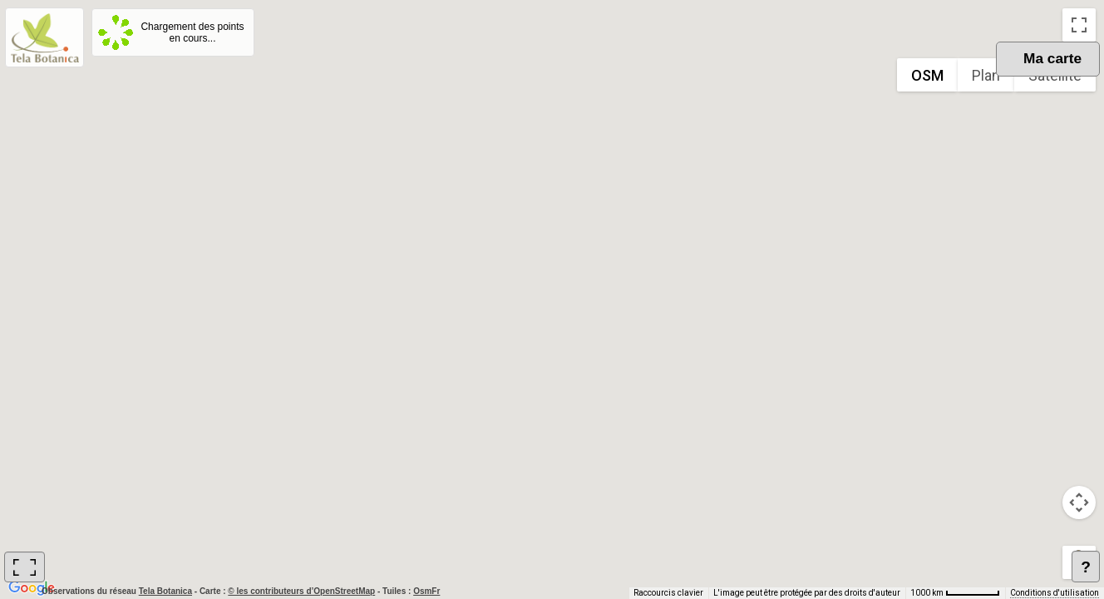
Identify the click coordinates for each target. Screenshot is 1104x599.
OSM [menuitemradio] (927, 75)
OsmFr (426, 591)
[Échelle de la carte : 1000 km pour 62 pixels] (955, 593)
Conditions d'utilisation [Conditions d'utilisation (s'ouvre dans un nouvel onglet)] (1054, 592)
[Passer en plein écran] (1079, 25)
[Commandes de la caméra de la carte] (1079, 502)
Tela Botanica (167, 591)
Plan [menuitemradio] (986, 75)
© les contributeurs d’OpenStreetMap (301, 591)
